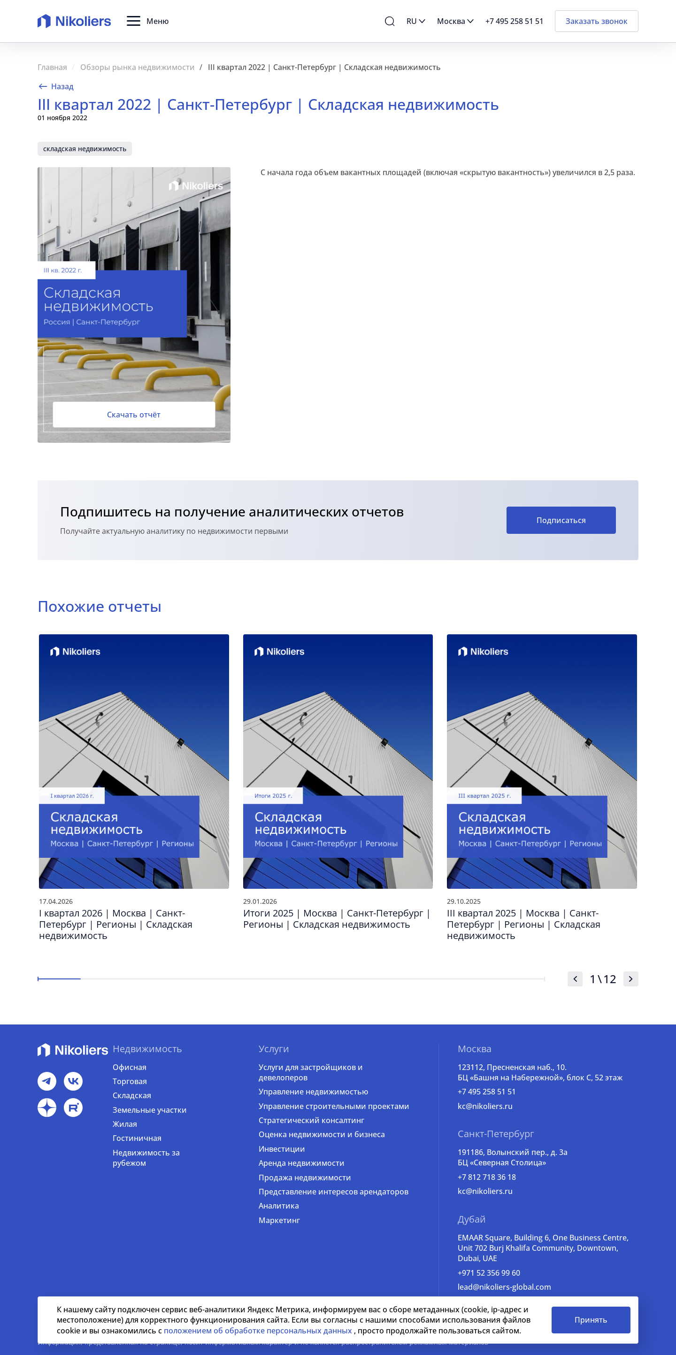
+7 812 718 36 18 (487, 1177)
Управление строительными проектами (334, 1106)
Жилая (125, 1124)
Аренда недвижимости (302, 1163)
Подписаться (561, 520)
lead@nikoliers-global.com (504, 1287)
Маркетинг (279, 1220)
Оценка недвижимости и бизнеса (322, 1134)
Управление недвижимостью (313, 1091)
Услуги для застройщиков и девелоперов (311, 1072)
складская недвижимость (84, 148)
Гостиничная (137, 1138)
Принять (591, 1320)
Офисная (129, 1067)
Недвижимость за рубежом (146, 1157)
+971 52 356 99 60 (489, 1273)
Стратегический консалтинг (311, 1120)
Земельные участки (150, 1110)
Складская (132, 1095)
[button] (148, 21)
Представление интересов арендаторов (333, 1191)
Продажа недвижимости (305, 1177)
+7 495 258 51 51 (487, 1091)
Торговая (130, 1081)
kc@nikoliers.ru (485, 1106)
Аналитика (279, 1206)
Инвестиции (282, 1149)
